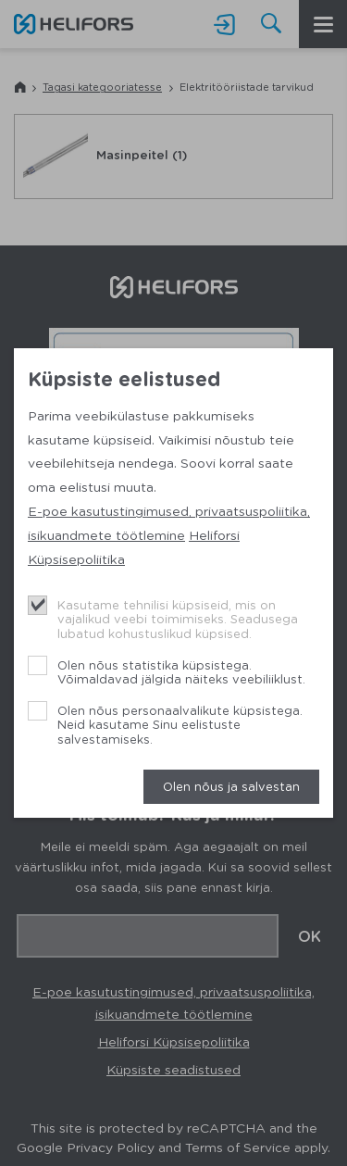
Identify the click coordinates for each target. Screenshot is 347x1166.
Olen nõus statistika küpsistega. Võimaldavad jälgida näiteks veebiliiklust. (181, 672)
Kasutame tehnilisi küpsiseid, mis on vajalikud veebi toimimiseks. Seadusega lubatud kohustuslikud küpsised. (177, 618)
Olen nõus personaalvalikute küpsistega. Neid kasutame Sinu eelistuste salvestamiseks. (180, 724)
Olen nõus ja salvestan (231, 786)
